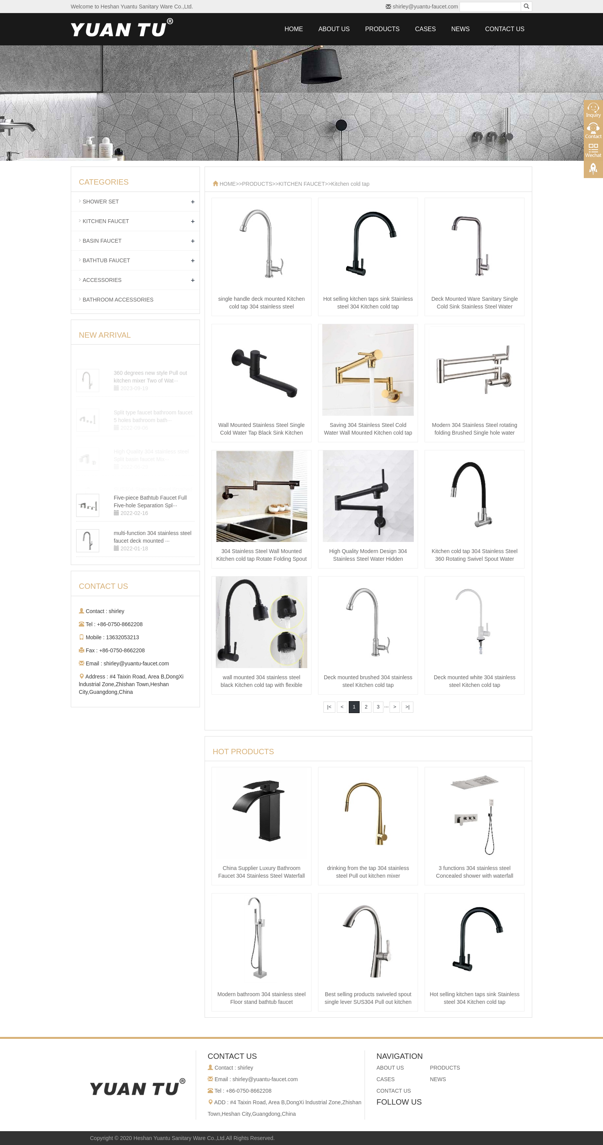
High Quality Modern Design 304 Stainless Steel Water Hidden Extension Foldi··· (368, 559)
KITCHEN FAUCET (301, 184)
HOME (294, 29)
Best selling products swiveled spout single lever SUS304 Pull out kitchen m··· (368, 1002)
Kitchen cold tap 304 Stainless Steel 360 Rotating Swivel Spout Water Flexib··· (475, 559)
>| (407, 707)
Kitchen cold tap (350, 184)
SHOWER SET (101, 201)
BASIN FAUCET (102, 241)
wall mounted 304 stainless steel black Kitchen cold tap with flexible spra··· (261, 685)
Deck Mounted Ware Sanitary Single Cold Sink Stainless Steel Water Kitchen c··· (474, 306)
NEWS (460, 29)
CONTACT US (505, 29)
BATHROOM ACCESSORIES (118, 300)
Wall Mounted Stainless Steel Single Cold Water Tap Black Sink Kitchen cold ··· (261, 432)
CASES (425, 29)
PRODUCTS (382, 29)
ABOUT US (334, 29)
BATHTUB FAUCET (106, 260)
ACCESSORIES (102, 280)
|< (329, 707)
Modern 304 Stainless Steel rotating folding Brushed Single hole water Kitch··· (474, 432)
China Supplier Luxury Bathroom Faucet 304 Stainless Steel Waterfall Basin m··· (261, 876)
